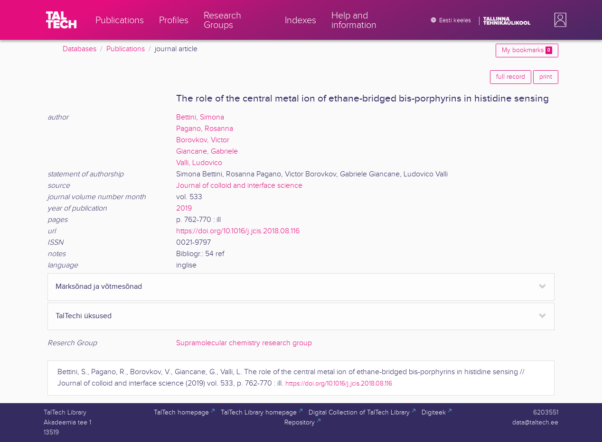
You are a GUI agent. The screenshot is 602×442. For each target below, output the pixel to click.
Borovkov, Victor (202, 140)
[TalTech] (61, 20)
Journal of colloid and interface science (239, 185)
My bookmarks (527, 50)
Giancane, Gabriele (207, 151)
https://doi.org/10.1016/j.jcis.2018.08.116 (238, 231)
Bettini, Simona (200, 117)
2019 (184, 208)
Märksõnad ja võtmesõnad (99, 286)
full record (510, 77)
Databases (79, 49)
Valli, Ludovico (199, 162)
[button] (558, 20)
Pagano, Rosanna (204, 128)
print (545, 77)
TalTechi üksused (84, 316)
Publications (125, 49)
